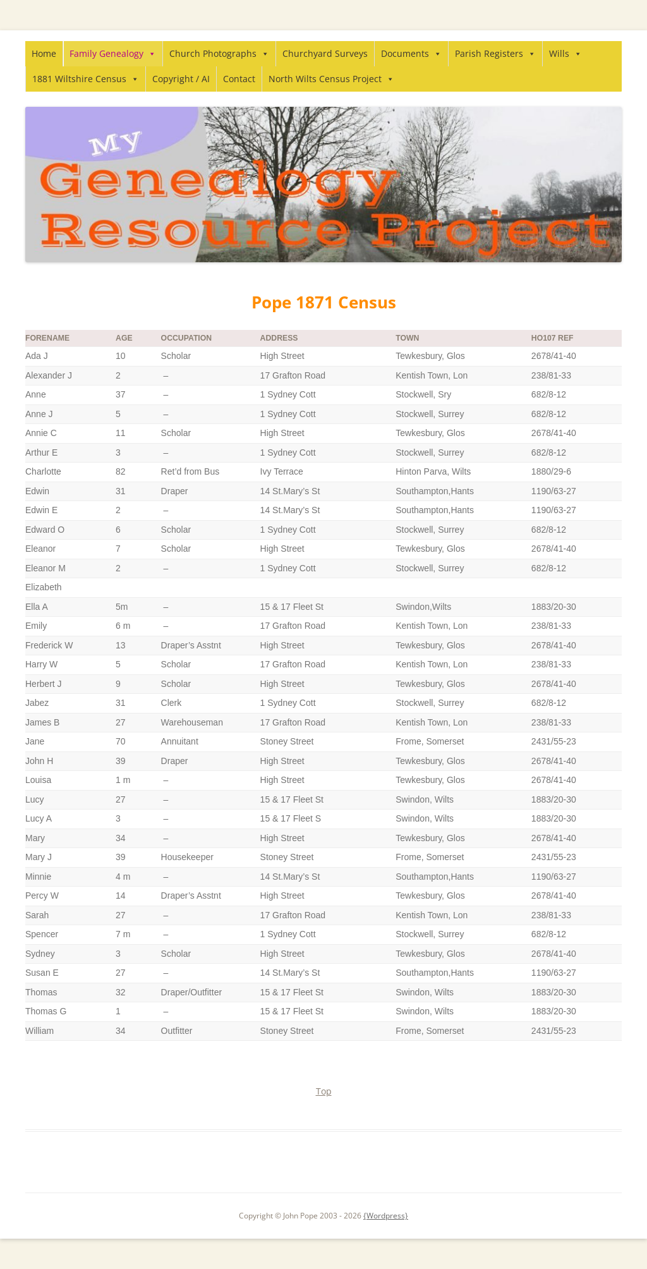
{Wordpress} (385, 1215)
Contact (239, 79)
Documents (411, 53)
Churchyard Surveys (325, 53)
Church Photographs (219, 53)
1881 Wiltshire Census (85, 79)
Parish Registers (495, 53)
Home (44, 53)
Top (324, 1091)
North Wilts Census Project (331, 79)
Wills (565, 53)
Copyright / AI (181, 79)
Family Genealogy (113, 53)
